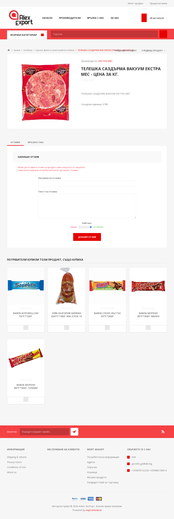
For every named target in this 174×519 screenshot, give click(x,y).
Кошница (92, 472)
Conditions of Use (16, 467)
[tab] (15, 142)
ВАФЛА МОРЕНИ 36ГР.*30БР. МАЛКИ (148, 315)
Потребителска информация (103, 457)
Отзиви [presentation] (15, 142)
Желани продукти (96, 477)
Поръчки (92, 467)
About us (12, 472)
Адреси (91, 462)
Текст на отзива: (48, 191)
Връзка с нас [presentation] (36, 142)
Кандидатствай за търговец (102, 482)
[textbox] (104, 34)
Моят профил (135, 3)
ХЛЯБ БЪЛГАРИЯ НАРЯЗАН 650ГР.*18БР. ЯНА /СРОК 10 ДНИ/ (66, 316)
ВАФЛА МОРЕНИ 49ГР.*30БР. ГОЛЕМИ (26, 386)
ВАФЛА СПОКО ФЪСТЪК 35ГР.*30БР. (107, 315)
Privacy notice (14, 462)
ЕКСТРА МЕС (105, 61)
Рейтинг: (87, 223)
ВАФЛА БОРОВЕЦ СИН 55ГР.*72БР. (25, 315)
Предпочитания (158, 3)
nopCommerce (94, 510)
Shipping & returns (16, 457)
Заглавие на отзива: (49, 178)
